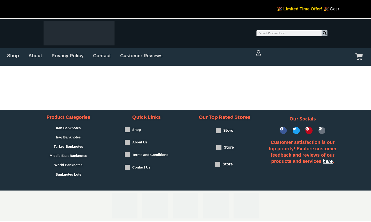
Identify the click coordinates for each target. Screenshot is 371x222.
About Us (139, 145)
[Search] (324, 33)
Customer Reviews (141, 55)
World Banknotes (68, 166)
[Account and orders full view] (258, 53)
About (35, 55)
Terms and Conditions (150, 159)
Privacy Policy (68, 55)
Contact (101, 55)
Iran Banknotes (68, 128)
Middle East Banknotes (68, 157)
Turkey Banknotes (68, 147)
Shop (13, 55)
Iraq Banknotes (68, 138)
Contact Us (141, 174)
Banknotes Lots (68, 175)
